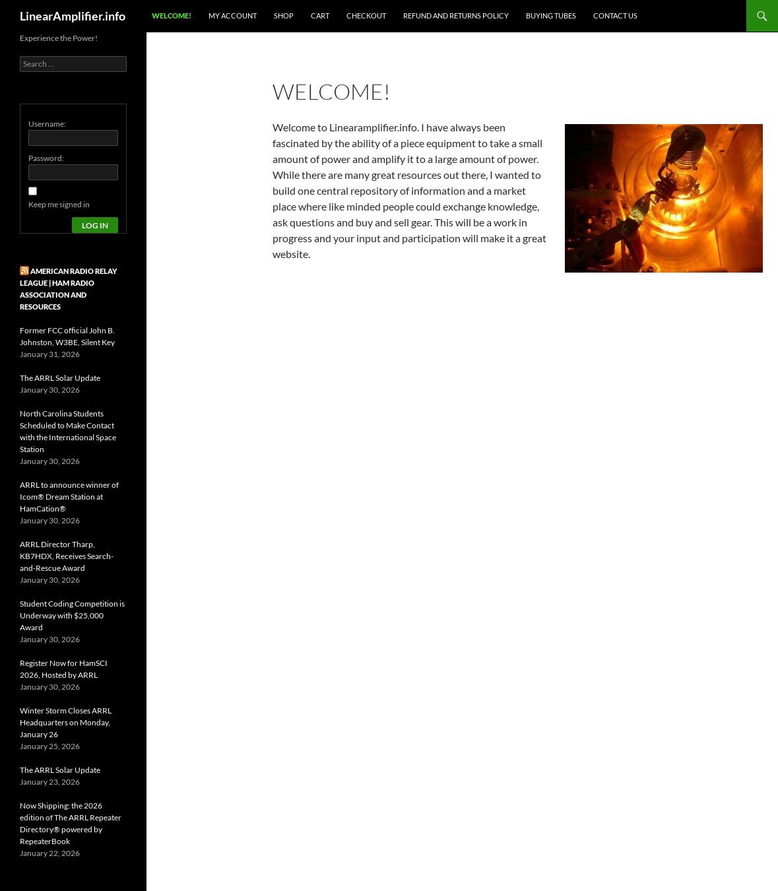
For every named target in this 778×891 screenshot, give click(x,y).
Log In (95, 225)
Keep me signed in (59, 204)
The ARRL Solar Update (60, 378)
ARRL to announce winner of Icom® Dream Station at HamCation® (69, 496)
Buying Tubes (551, 15)
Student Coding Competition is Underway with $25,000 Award (72, 615)
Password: (46, 158)
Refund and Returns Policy (456, 15)
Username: (47, 124)
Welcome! (171, 15)
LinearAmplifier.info (72, 16)
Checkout (366, 15)
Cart (320, 15)
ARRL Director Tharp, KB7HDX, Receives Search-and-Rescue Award (66, 556)
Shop (284, 15)
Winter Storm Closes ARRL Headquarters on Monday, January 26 (66, 722)
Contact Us (615, 15)
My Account (233, 15)
